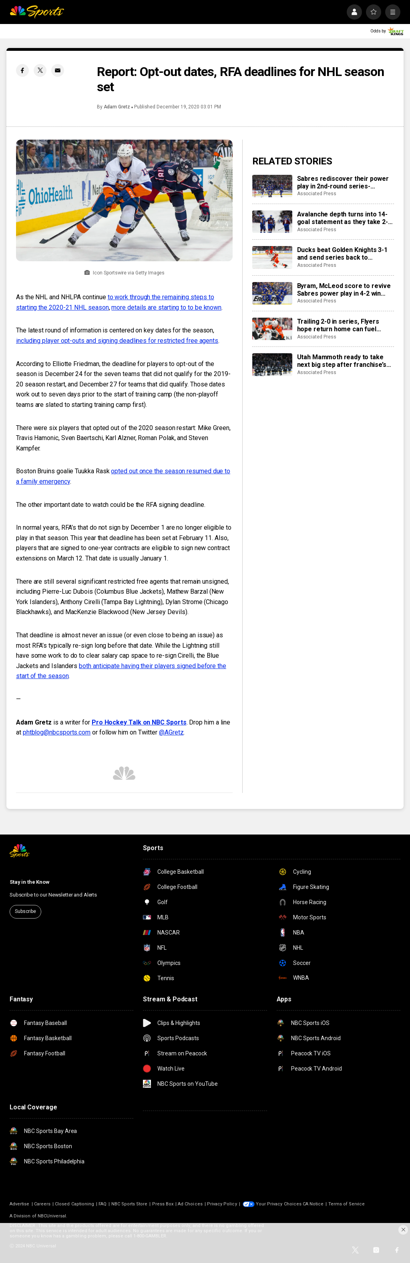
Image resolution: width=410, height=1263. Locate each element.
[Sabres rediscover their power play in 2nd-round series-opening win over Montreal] (272, 186)
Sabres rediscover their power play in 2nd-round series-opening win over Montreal (343, 182)
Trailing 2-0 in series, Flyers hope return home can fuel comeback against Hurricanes (341, 325)
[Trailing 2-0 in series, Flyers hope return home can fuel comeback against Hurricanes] (272, 329)
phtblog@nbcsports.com (56, 732)
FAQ (102, 1204)
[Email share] (57, 70)
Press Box (163, 1204)
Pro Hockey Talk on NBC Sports (139, 722)
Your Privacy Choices (278, 1204)
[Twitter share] (40, 70)
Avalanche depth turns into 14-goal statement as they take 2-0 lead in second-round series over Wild (344, 218)
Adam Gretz (117, 107)
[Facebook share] (22, 70)
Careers (42, 1204)
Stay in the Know (30, 882)
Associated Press (316, 193)
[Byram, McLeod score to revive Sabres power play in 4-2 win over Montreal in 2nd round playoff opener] (272, 293)
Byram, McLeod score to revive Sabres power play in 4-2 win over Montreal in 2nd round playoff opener (344, 289)
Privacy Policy (222, 1204)
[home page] (37, 12)
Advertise (20, 1204)
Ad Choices (190, 1204)
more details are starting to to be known (166, 307)
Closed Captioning (74, 1204)
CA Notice (313, 1204)
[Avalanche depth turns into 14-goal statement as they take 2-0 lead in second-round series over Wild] (272, 221)
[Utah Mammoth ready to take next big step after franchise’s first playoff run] (272, 364)
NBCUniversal (52, 1216)
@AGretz (171, 732)
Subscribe (25, 911)
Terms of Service (346, 1204)
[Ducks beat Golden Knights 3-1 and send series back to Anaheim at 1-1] (272, 257)
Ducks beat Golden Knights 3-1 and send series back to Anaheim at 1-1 (342, 253)
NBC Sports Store (129, 1204)
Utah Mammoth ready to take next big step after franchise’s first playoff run (341, 360)
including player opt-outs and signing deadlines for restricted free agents (117, 340)
